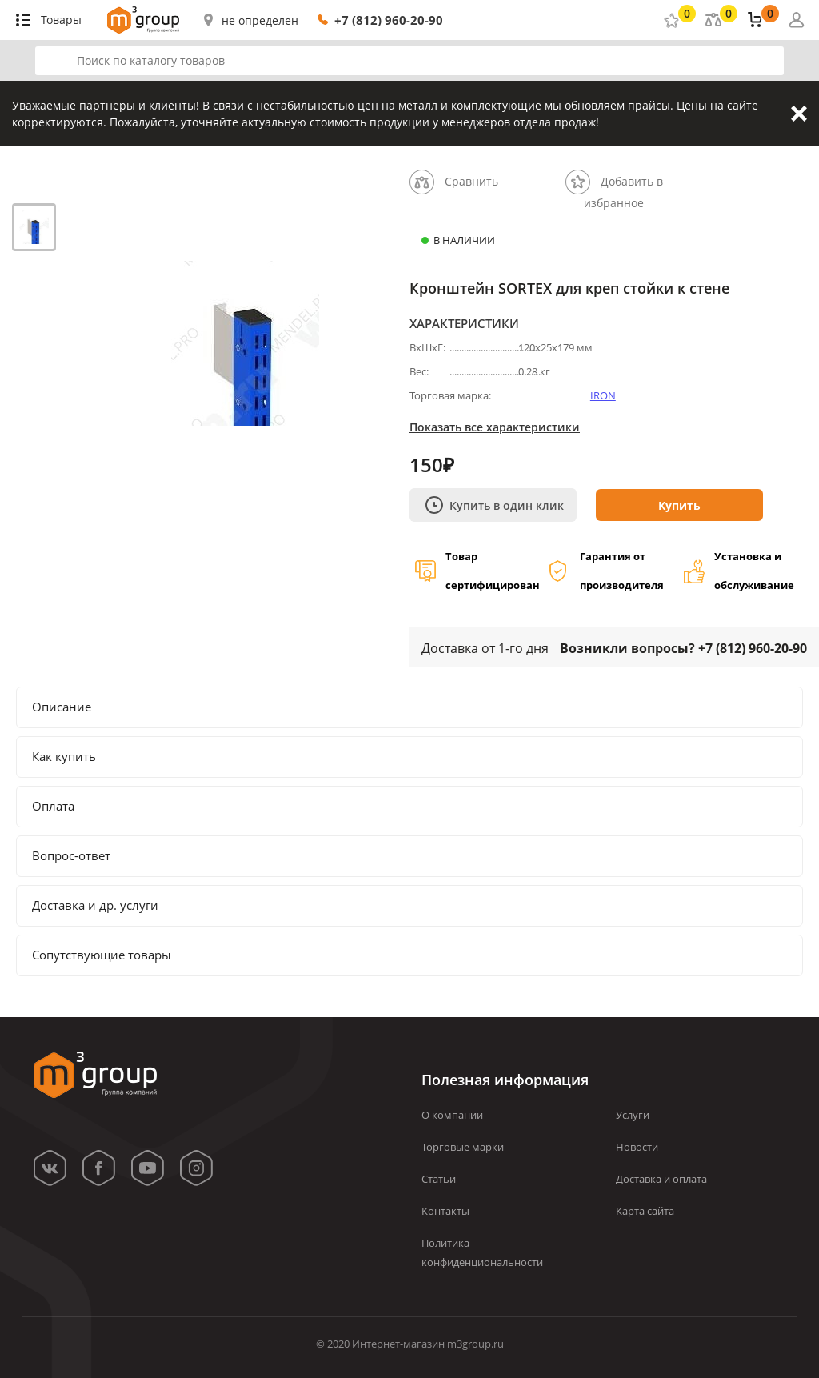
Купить (679, 505)
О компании (452, 1115)
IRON (603, 395)
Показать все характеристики (495, 427)
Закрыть (799, 114)
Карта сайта (645, 1211)
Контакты (445, 1211)
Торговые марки (462, 1147)
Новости (637, 1147)
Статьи (438, 1179)
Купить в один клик (494, 505)
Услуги (632, 1115)
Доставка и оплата (661, 1179)
